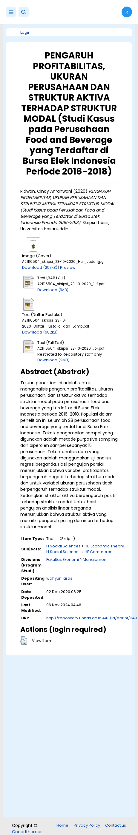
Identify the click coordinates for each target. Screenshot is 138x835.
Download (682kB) (40, 332)
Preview (68, 267)
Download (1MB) (52, 289)
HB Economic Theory (104, 546)
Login (25, 32)
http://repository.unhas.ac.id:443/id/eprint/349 (91, 618)
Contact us (115, 825)
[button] (24, 12)
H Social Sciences (63, 546)
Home (62, 825)
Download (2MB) (53, 359)
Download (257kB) (39, 267)
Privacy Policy (87, 825)
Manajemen (94, 559)
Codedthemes (27, 832)
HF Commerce (99, 551)
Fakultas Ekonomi (62, 559)
